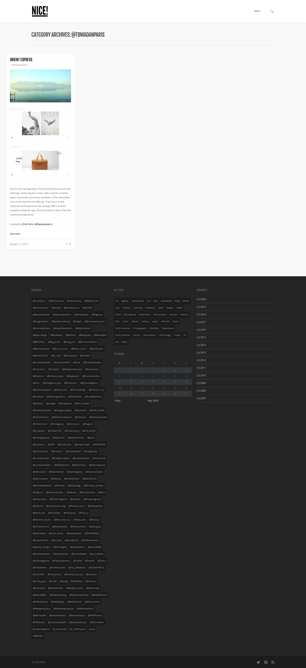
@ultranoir (91, 574)
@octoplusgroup (92, 499)
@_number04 (59, 629)
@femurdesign (78, 389)
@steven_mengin (41, 547)
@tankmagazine (41, 560)
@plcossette (54, 513)
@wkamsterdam (57, 615)
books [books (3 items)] (186, 301)
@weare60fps (39, 595)
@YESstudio (39, 622)
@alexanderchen (41, 314)
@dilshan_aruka (55, 376)
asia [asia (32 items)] (155, 301)
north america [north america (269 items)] (122, 328)
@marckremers (56, 471)
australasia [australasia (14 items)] (166, 301)
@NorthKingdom (58, 499)
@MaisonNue (79, 465)
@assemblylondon (62, 328)
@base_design (40, 335)
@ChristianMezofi (42, 362)
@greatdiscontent (42, 410)
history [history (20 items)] (145, 321)
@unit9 (52, 581)
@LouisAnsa (99, 458)
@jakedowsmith (76, 437)
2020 (201, 299)
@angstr (77, 321)
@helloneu (80, 417)
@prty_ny (83, 513)
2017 (201, 322)
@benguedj (85, 335)
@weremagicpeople (64, 608)
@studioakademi (41, 554)
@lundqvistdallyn (42, 465)
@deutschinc (91, 369)
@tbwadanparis (20, 64)
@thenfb (89, 560)
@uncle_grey (39, 581)
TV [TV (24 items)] (185, 335)
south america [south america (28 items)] (122, 335)
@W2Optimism (55, 588)
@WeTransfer (39, 615)
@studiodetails (79, 554)
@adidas (56, 307)
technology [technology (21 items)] (165, 335)
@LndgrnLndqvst (61, 458)
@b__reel (55, 355)
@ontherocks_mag (55, 506)
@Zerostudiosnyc (78, 622)
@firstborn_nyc (96, 389)
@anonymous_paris (95, 321)
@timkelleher (39, 567)
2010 (201, 375)
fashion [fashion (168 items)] (184, 314)
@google (50, 403)
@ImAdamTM (54, 430)
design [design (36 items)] (169, 307)
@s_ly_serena (96, 554)
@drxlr (36, 383)
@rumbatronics (41, 526)
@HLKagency (57, 424)
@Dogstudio (73, 376)
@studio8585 (94, 547)
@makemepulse (97, 465)
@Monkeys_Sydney (93, 485)
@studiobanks (60, 554)
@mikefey (60, 485)
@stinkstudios (77, 547)
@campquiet (70, 355)
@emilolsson (70, 383)
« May (117, 400)
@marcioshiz (39, 471)
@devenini (38, 376)
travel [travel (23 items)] (177, 335)
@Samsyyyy (95, 526)
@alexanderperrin (62, 314)
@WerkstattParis (85, 608)
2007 (201, 398)
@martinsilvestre (94, 471)
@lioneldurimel (41, 458)
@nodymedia (39, 499)
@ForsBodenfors (93, 396)
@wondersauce (77, 615)
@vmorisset (39, 588)
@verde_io (91, 581)
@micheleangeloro (42, 485)
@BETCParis (39, 342)
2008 (201, 390)
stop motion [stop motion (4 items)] (149, 335)
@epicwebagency (89, 383)
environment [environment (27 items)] (160, 314)
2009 (201, 383)
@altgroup (97, 314)
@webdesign (57, 601)
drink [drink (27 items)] (118, 314)
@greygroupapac (63, 410)
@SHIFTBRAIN (92, 533)
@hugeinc (88, 424)
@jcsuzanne (39, 444)
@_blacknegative (41, 629)
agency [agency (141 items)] (124, 301)
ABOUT (257, 11)
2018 (201, 314)
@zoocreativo (97, 622)
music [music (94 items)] (176, 321)
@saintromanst (78, 526)
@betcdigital (100, 335)
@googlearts (65, 403)
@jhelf (51, 444)
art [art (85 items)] (148, 301)
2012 (201, 360)
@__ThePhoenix (78, 629)
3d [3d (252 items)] (116, 301)
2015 (201, 337)
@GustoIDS (80, 410)
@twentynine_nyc (73, 574)
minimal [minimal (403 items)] (165, 321)
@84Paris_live (91, 301)
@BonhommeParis (87, 342)
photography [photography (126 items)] (139, 328)
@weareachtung (58, 595)
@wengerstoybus (41, 608)
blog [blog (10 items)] (177, 301)
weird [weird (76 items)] (124, 342)
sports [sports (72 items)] (136, 335)
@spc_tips (56, 540)
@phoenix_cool (76, 506)
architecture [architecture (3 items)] (138, 301)
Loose (92, 629)
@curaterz (53, 369)
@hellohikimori (40, 417)
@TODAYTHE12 (96, 567)
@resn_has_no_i (62, 519)
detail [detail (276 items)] (179, 307)
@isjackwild (58, 437)
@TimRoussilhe (57, 567)
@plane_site (39, 513)
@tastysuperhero (61, 560)
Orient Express (21, 59)
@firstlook (38, 396)
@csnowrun (39, 369)
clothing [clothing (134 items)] (138, 307)
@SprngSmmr (72, 540)
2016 (201, 329)
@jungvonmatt (82, 444)
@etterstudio (60, 389)
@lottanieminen (81, 458)
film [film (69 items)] (117, 321)
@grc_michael (82, 403)
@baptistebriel (83, 328)
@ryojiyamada (59, 526)
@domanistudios (91, 376)
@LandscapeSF (73, 451)
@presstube (70, 513)
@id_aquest (39, 430)
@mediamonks (71, 478)
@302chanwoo (56, 301)
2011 (201, 367)
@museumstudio (54, 492)
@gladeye (38, 403)
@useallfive (77, 581)
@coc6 (76, 362)
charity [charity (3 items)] (126, 307)
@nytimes (75, 499)
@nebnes (71, 492)
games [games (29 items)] (135, 321)
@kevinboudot (40, 451)
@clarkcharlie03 (62, 362)
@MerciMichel (90, 478)
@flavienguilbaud (56, 396)
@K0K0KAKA (99, 444)
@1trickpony (39, 301)
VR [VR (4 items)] (116, 342)
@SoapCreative (40, 540)
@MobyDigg (74, 485)
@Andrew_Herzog (61, 321)
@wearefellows (99, 595)
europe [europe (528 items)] (173, 314)
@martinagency (75, 471)
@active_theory (40, 307)
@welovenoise (92, 601)
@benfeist (71, 335)
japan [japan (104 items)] (155, 321)
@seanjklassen (74, 533)
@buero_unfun (79, 348)
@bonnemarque (41, 348)
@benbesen (56, 335)
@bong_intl (69, 342)
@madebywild (61, 465)
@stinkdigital (60, 547)
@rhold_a (94, 519)
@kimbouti (57, 451)
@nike (101, 492)
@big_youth (54, 342)
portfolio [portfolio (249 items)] (154, 328)
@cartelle (85, 355)
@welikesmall (74, 601)
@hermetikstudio (98, 417)
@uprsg (64, 581)
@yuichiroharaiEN (57, 622)
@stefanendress (90, 540)
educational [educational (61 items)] (130, 314)
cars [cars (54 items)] (117, 307)
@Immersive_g (72, 430)
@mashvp (56, 478)
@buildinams (96, 348)
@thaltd (77, 560)
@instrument (88, 430)
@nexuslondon (87, 492)
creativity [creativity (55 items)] (150, 307)
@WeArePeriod (40, 601)
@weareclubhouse (79, 595)
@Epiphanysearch (42, 389)
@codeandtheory (92, 362)
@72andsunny (74, 301)
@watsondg (93, 588)
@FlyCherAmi (75, 396)
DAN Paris (28, 224)
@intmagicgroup (41, 437)
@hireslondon (40, 424)
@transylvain (54, 574)
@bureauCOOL (40, 355)
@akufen (87, 307)
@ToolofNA (38, 574)
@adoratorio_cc (72, 307)
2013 (201, 352)
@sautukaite (39, 533)
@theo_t (102, 560)
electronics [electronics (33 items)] (144, 314)
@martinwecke (40, 478)
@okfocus (38, 506)
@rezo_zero (80, 519)
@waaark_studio (74, 588)
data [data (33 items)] (160, 307)
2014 (201, 345)
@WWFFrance (95, 615)
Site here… (15, 233)
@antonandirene (41, 328)
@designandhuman (72, 369)
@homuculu (73, 424)
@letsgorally (90, 451)
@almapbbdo (81, 314)
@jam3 (90, 437)
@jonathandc (64, 444)
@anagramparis (41, 321)
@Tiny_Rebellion (77, 567)
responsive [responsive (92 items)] (168, 328)
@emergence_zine (52, 383)
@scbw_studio (56, 533)
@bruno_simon (60, 348)
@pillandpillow (95, 506)
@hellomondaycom (62, 417)
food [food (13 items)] (125, 321)
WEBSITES (38, 636)
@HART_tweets (97, 410)
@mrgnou (38, 492)
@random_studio (42, 519)
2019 (201, 307)
